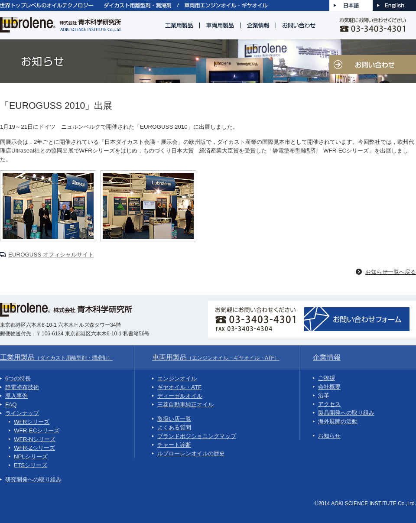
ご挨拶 (326, 378)
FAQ (11, 404)
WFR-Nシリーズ (34, 439)
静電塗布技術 (22, 387)
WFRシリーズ (31, 422)
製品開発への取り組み (346, 412)
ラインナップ (22, 413)
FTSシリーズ (30, 465)
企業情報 (327, 357)
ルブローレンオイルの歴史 (191, 453)
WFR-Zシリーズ (34, 448)
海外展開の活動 (338, 421)
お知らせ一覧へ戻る (390, 272)
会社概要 (329, 386)
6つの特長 (18, 378)
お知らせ (329, 435)
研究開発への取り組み (33, 479)
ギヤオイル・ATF (179, 387)
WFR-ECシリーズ (36, 430)
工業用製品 (56, 357)
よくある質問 (174, 427)
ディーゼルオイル (179, 396)
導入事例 (16, 396)
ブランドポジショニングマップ (196, 436)
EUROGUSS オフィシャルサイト (51, 254)
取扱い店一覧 (174, 419)
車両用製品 (216, 357)
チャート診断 (174, 445)
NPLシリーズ (31, 456)
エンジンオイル (177, 378)
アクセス (329, 404)
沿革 (323, 395)
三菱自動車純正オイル (185, 404)
